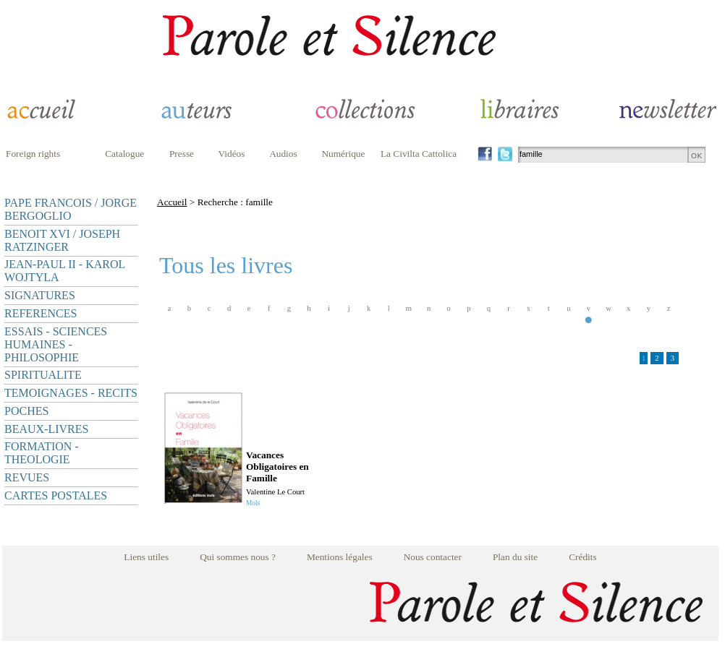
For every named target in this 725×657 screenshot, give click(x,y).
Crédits (583, 556)
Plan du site (515, 556)
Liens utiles (146, 556)
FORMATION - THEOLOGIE (41, 452)
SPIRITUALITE (43, 375)
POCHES (26, 411)
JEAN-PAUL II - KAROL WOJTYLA (64, 270)
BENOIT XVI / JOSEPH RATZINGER (62, 240)
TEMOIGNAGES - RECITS (70, 393)
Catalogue (124, 153)
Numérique (343, 153)
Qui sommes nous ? (238, 556)
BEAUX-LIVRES (46, 429)
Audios (283, 153)
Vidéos (232, 153)
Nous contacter (433, 556)
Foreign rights (33, 153)
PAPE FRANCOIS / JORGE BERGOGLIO (70, 209)
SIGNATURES (39, 295)
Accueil (172, 202)
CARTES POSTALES (55, 495)
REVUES (26, 477)
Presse (181, 153)
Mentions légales (340, 556)
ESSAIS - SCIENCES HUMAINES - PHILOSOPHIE (55, 344)
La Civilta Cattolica (419, 153)
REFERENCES (40, 313)
